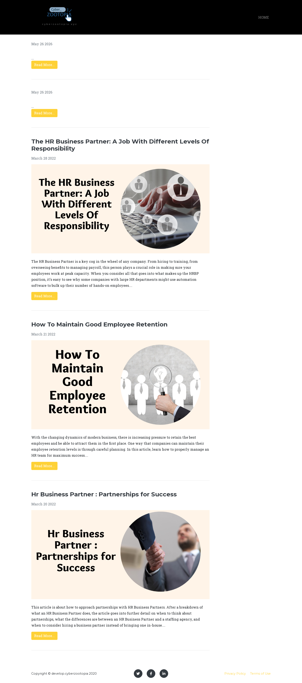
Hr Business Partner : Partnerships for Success (104, 494)
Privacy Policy (235, 673)
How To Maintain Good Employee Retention (99, 324)
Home (263, 17)
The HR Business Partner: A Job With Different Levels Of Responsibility (120, 145)
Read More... (44, 64)
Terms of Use (260, 673)
